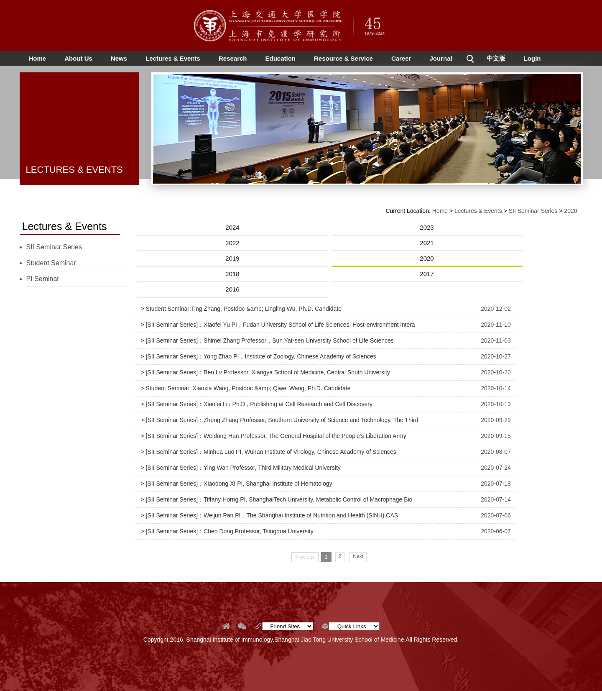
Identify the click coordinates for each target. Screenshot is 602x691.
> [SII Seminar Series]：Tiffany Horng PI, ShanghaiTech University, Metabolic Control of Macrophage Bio (277, 499)
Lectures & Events (172, 58)
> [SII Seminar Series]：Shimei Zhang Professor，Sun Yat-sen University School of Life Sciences (267, 340)
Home (37, 58)
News (119, 58)
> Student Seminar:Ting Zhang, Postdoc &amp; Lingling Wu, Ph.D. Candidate (241, 308)
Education (280, 58)
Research (233, 58)
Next (358, 556)
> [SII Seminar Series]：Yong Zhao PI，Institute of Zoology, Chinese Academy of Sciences (258, 356)
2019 (232, 258)
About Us (78, 58)
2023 (427, 227)
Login (532, 58)
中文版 (496, 58)
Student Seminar (51, 262)
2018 (232, 273)
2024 (232, 227)
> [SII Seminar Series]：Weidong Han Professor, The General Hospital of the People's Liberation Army (273, 436)
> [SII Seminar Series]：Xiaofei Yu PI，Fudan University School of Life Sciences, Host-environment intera (278, 324)
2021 (427, 242)
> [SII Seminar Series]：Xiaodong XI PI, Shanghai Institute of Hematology (236, 483)
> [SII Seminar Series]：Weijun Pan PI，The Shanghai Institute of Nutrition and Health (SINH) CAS (269, 515)
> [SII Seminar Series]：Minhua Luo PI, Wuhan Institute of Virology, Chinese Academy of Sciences (268, 451)
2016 (232, 289)
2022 (232, 242)
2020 (570, 210)
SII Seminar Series (54, 247)
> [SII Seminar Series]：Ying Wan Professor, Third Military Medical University (241, 467)
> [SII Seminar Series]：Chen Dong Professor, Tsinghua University (227, 531)
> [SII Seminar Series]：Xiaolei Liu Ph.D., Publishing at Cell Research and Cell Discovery (256, 404)
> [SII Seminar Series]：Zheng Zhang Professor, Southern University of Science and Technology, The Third (279, 420)
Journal (440, 58)
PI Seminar (42, 278)
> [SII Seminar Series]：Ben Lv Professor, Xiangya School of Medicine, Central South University (265, 372)
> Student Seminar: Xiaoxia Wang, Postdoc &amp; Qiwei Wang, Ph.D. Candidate (246, 388)
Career (401, 58)
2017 (427, 273)
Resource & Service (343, 58)
